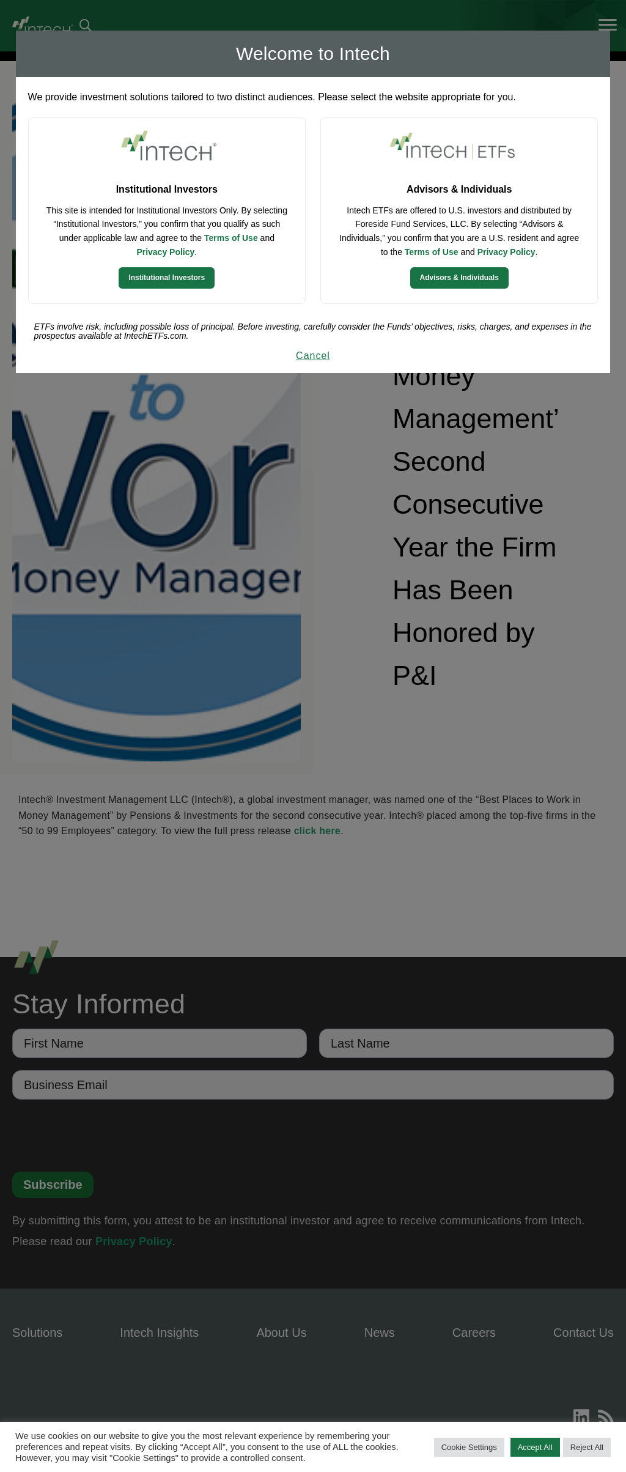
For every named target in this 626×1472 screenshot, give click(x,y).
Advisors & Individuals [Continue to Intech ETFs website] (459, 277)
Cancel (313, 355)
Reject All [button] (586, 1447)
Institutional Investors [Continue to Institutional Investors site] (166, 277)
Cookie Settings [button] (469, 1447)
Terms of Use (231, 238)
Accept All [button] (535, 1447)
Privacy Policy (165, 252)
